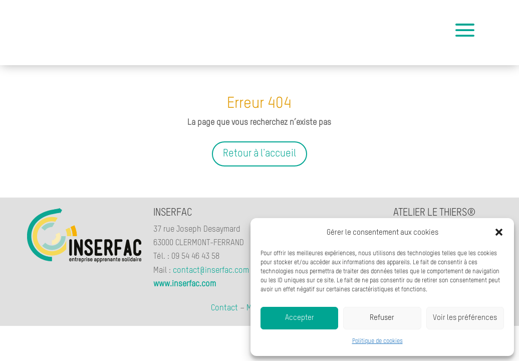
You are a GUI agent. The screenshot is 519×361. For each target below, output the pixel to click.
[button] (499, 232)
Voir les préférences (465, 317)
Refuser (382, 317)
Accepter (299, 317)
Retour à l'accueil (259, 154)
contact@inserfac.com (211, 271)
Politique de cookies (377, 341)
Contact (224, 308)
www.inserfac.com (184, 284)
